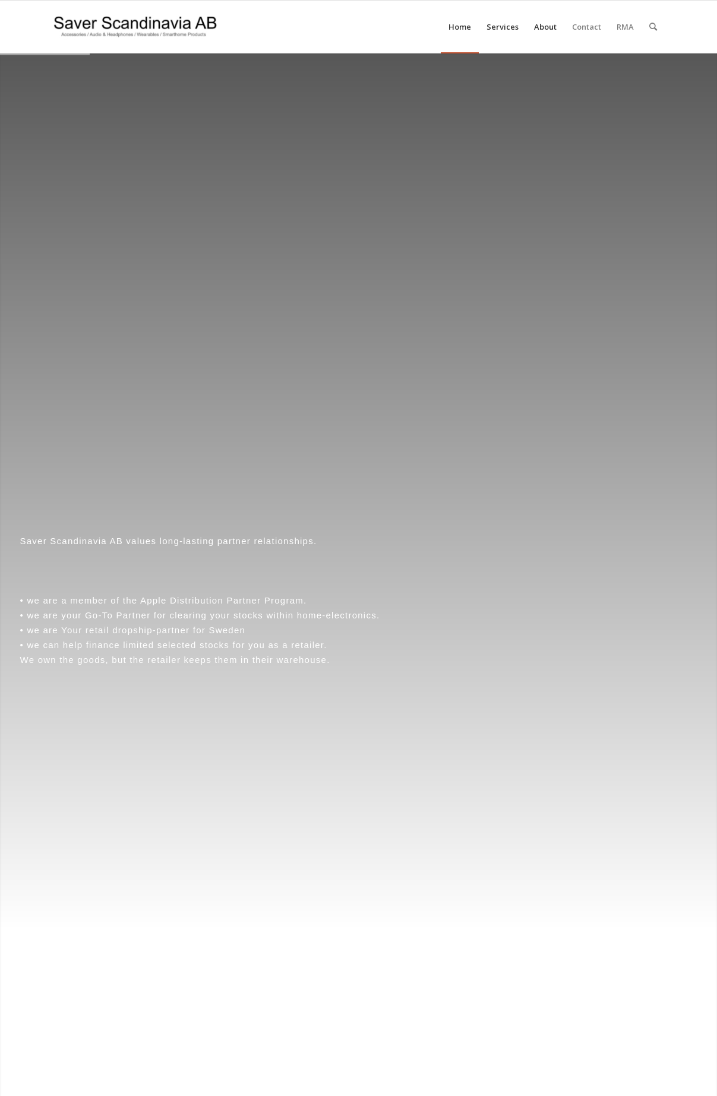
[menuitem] (460, 27)
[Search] (653, 27)
